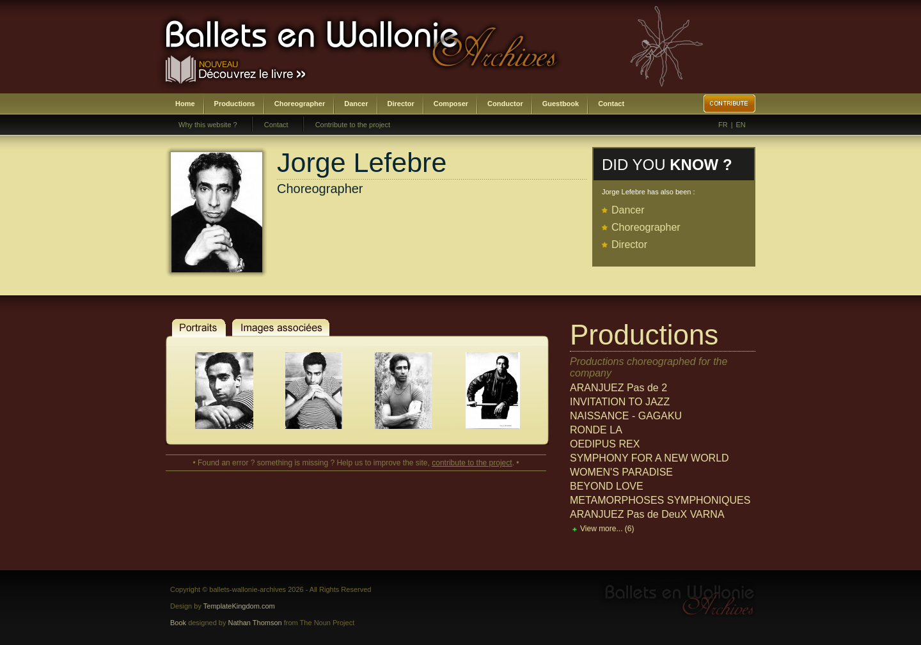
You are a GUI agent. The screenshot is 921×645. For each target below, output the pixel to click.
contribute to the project (472, 462)
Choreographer (299, 103)
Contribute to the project (352, 124)
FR (723, 124)
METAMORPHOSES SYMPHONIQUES (660, 500)
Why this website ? (207, 124)
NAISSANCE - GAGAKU (626, 415)
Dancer (356, 103)
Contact (611, 103)
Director (401, 103)
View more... (607, 528)
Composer (451, 103)
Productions (234, 103)
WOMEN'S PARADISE (621, 472)
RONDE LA (596, 429)
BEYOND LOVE (606, 486)
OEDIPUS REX (605, 444)
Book (178, 622)
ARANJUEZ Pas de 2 (618, 387)
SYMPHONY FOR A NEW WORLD (649, 458)
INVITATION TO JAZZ (620, 401)
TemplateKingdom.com (239, 606)
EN (741, 124)
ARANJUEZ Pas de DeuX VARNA (647, 514)
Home (185, 103)
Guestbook (560, 103)
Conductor (505, 103)
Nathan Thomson (255, 622)
